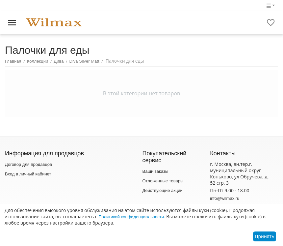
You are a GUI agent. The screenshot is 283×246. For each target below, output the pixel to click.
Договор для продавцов (28, 164)
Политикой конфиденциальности (131, 216)
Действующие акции (162, 190)
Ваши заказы (155, 171)
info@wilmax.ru (224, 198)
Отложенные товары (163, 180)
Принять (264, 236)
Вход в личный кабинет (28, 173)
